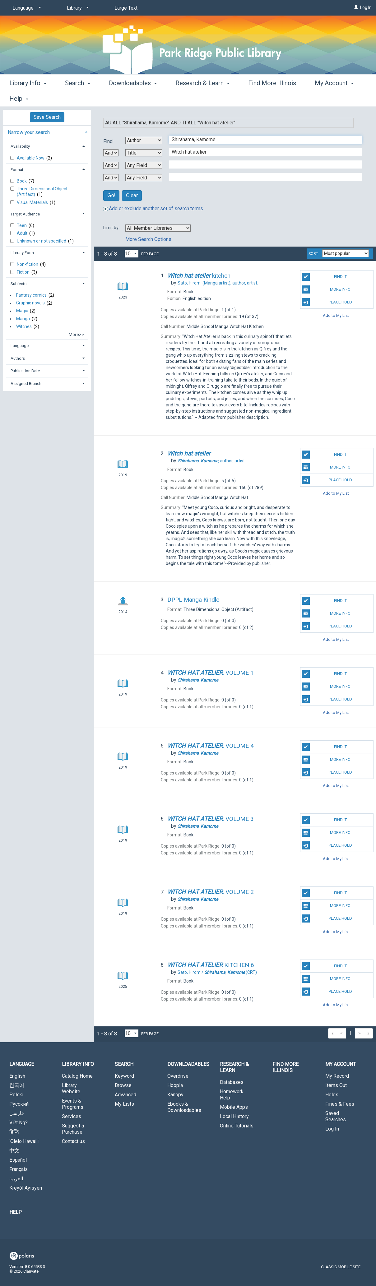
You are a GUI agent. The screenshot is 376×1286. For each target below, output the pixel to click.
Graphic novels (30, 303)
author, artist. (218, 282)
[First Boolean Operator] (110, 152)
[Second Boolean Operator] (110, 165)
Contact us (73, 1141)
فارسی (16, 1113)
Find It (324, 277)
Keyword (124, 1076)
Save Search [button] (47, 117)
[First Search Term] (262, 139)
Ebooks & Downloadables (184, 1107)
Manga (23, 318)
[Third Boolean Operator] (110, 177)
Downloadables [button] (133, 97)
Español (18, 1160)
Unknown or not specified (42, 240)
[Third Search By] (143, 165)
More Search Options (148, 239)
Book (22, 180)
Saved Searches (335, 1116)
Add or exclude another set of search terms (153, 208)
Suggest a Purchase (73, 1129)
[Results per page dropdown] (131, 253)
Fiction (23, 272)
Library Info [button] (27, 97)
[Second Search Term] (262, 152)
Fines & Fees (339, 1104)
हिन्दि (14, 1132)
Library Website (71, 1088)
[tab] (47, 132)
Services (71, 1116)
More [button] (327, 98)
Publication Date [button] (25, 370)
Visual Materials (33, 202)
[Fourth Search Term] (262, 176)
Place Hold (327, 302)
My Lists (124, 1104)
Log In (366, 7)
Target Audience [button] (25, 214)
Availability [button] (20, 146)
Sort (313, 254)
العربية (16, 1179)
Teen (22, 225)
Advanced (125, 1095)
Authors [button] (18, 358)
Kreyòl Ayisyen (25, 1188)
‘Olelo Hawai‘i (24, 1141)
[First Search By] (143, 140)
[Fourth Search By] (143, 177)
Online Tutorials (236, 1126)
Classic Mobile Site (340, 1267)
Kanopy (175, 1095)
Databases (232, 1082)
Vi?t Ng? (18, 1123)
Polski (16, 1095)
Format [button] (17, 169)
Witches (24, 326)
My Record (337, 1076)
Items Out (336, 1085)
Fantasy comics (31, 295)
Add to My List (336, 315)
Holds (331, 1095)
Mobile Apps (234, 1107)
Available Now (31, 157)
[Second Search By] (143, 152)
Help (15, 1212)
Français (18, 1169)
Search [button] (77, 97)
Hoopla (175, 1085)
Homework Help (232, 1095)
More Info (326, 289)
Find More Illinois (272, 97)
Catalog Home (77, 1076)
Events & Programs (72, 1104)
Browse (123, 1085)
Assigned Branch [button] (26, 383)
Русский (19, 1104)
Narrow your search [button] (29, 132)
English (17, 1076)
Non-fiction (28, 264)
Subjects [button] (18, 283)
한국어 (16, 1085)
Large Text (125, 8)
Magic (22, 310)
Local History (234, 1116)
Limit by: (111, 227)
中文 (14, 1151)
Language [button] (20, 345)
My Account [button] (340, 1064)
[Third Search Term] (262, 164)
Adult (22, 233)
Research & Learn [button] (202, 97)
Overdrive (177, 1076)
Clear (132, 195)
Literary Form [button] (22, 252)
